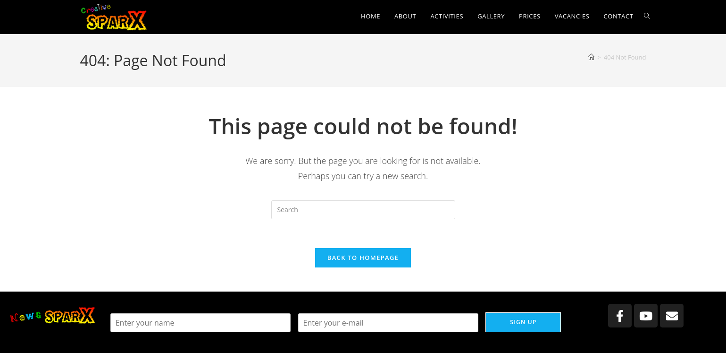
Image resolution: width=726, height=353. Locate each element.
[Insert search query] (363, 209)
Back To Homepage (363, 257)
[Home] (591, 57)
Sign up (523, 322)
